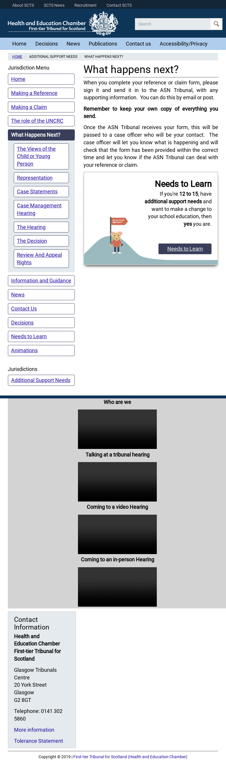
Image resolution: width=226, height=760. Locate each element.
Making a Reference (34, 93)
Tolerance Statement (38, 741)
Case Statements (37, 191)
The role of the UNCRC (37, 121)
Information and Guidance (41, 280)
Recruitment (85, 5)
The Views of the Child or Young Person (36, 156)
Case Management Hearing (39, 209)
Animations (24, 350)
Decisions (46, 44)
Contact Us (24, 309)
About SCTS (23, 5)
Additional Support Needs (40, 380)
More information (34, 730)
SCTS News (54, 5)
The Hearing (31, 227)
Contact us (138, 44)
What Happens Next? (35, 135)
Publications (103, 44)
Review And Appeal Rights (39, 259)
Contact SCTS (119, 5)
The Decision (32, 241)
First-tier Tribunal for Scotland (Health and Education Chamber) (130, 756)
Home (19, 44)
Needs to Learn (29, 336)
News (73, 44)
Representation (35, 178)
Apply (216, 23)
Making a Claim (29, 107)
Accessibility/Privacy (184, 44)
